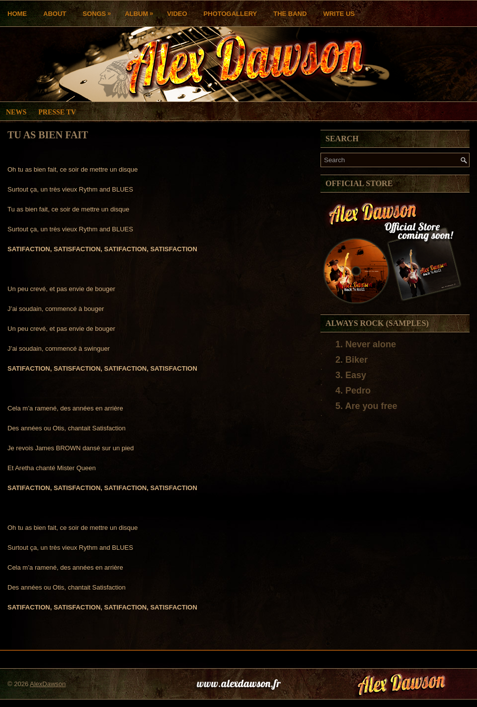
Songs (99, 11)
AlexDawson (48, 684)
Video (177, 13)
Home (17, 13)
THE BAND (290, 13)
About (54, 13)
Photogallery (230, 13)
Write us (339, 13)
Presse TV (57, 112)
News (16, 112)
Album (141, 11)
